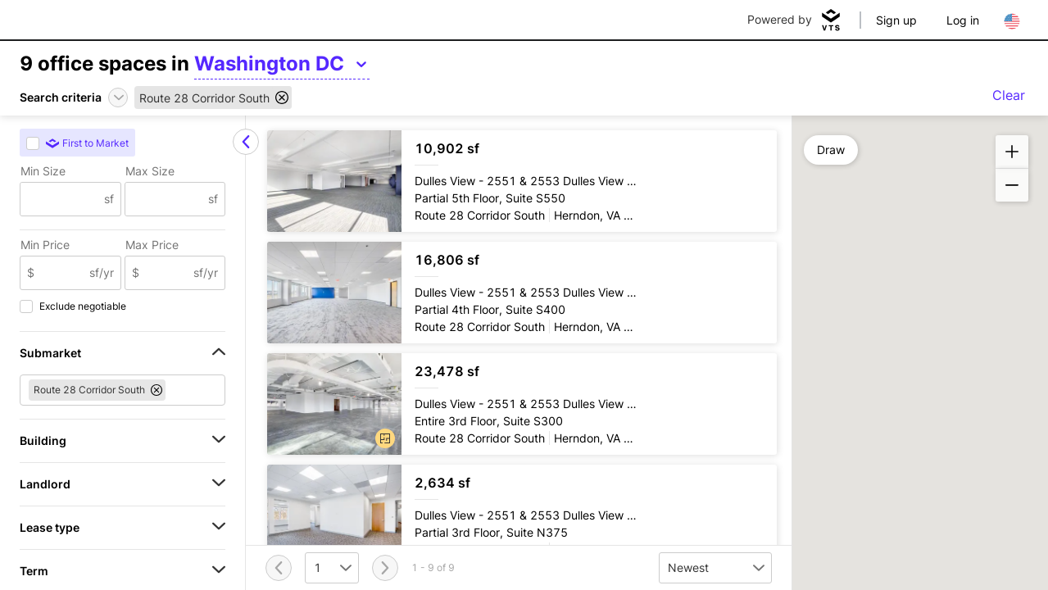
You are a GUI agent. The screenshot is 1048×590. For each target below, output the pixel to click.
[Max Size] (167, 199)
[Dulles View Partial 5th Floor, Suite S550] (521, 181)
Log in (962, 20)
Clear (1008, 95)
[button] (385, 438)
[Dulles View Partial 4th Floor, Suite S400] (521, 292)
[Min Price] (61, 272)
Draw (831, 150)
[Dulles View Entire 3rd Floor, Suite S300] (521, 404)
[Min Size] (62, 199)
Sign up (896, 20)
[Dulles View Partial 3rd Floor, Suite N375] (521, 515)
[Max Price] (166, 272)
